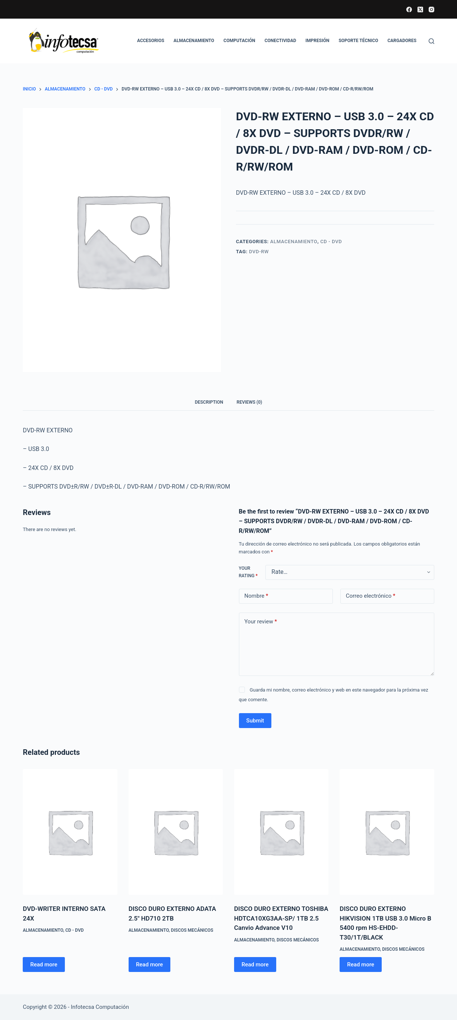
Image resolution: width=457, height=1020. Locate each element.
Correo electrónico (370, 596)
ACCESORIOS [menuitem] (150, 40)
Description (209, 402)
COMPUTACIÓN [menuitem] (239, 40)
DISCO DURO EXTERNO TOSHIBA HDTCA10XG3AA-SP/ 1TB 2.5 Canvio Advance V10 (281, 918)
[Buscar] (431, 41)
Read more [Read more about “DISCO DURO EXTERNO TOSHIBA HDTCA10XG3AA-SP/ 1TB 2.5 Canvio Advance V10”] (255, 964)
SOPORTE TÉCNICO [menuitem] (358, 40)
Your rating (248, 572)
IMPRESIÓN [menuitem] (318, 40)
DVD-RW (259, 251)
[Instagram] (431, 9)
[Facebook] (409, 9)
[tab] (209, 402)
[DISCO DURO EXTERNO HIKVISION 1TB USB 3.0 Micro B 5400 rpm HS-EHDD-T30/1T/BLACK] (387, 832)
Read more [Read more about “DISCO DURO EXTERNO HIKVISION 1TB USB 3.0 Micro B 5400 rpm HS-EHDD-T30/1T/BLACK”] (360, 964)
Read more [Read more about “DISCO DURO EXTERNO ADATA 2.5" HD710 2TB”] (149, 964)
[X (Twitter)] (420, 9)
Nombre (256, 596)
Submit (255, 720)
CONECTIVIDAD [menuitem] (280, 40)
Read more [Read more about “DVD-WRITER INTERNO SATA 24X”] (43, 964)
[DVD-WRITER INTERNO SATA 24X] (70, 832)
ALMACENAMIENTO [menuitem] (194, 40)
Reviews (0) (249, 402)
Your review (261, 621)
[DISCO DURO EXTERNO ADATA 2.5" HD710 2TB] (176, 832)
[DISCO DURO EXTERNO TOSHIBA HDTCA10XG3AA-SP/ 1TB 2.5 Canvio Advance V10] (281, 832)
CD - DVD (331, 241)
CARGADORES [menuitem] (401, 40)
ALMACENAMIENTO (294, 241)
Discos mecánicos (192, 930)
